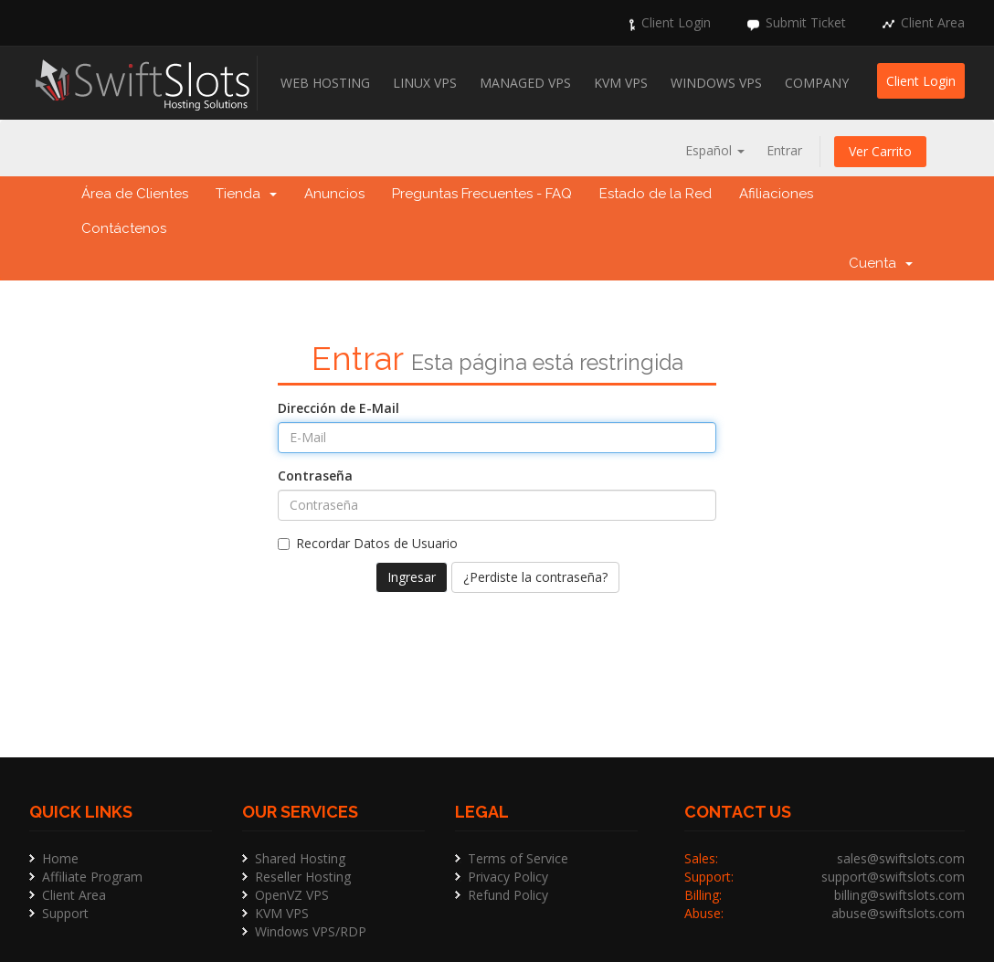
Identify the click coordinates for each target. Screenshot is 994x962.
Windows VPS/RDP (310, 931)
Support (65, 913)
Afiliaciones (776, 193)
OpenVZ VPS (292, 895)
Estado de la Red (655, 193)
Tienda (246, 193)
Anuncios (334, 193)
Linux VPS (425, 82)
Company (817, 82)
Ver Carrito (880, 151)
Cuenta (881, 263)
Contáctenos (123, 228)
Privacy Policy (508, 876)
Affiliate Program (92, 876)
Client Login (676, 22)
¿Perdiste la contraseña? (535, 577)
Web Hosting (325, 82)
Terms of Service (518, 858)
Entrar (784, 150)
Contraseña (315, 475)
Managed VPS (525, 82)
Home (60, 858)
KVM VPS (621, 82)
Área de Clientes (134, 193)
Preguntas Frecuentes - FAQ (482, 193)
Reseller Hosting (303, 876)
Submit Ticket (806, 22)
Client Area (933, 22)
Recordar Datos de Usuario (368, 543)
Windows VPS (716, 82)
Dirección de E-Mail (338, 408)
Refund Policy (508, 895)
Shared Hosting (300, 858)
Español (715, 150)
